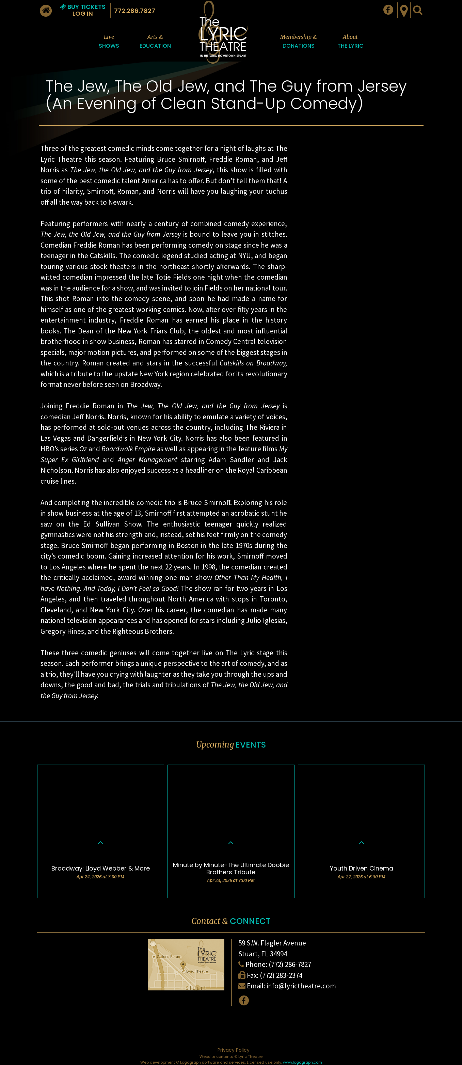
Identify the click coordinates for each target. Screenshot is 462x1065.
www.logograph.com (302, 1062)
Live (109, 41)
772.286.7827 (134, 10)
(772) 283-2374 (281, 975)
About (350, 41)
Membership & (298, 41)
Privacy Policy (234, 1050)
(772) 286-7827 (290, 964)
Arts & (155, 41)
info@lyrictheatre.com (301, 985)
